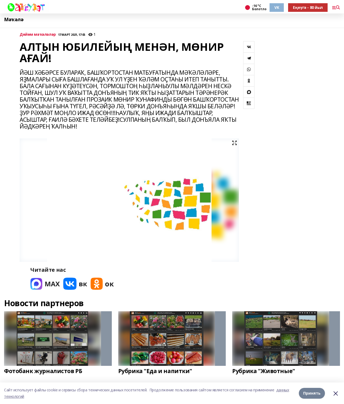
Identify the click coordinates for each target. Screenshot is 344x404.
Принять (312, 393)
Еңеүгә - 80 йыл (308, 7)
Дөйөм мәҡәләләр (38, 34)
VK (276, 7)
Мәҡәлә (13, 19)
